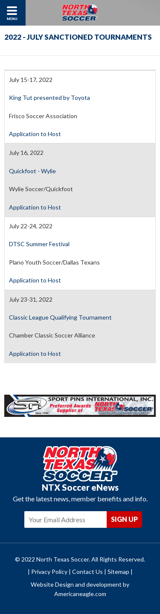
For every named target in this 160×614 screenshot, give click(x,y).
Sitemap (118, 571)
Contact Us (87, 571)
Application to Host (35, 133)
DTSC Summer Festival (39, 243)
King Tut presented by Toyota (50, 97)
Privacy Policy (49, 571)
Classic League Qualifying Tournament (60, 317)
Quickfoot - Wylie (32, 171)
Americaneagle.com (80, 593)
